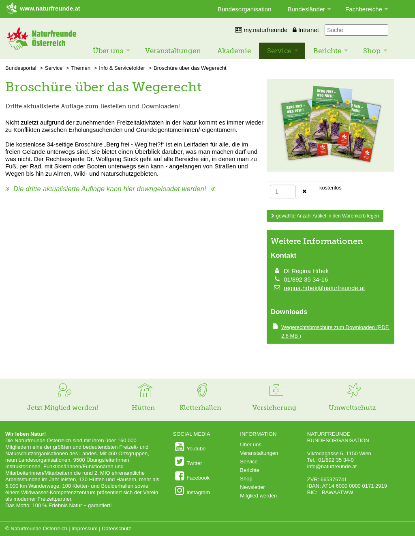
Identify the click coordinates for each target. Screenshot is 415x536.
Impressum (84, 528)
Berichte (327, 51)
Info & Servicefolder (122, 68)
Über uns (108, 51)
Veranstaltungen (173, 51)
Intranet (306, 29)
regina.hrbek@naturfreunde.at (324, 287)
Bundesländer (306, 9)
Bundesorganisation (245, 9)
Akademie (234, 51)
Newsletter (252, 487)
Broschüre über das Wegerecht (190, 68)
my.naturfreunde (261, 29)
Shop (372, 51)
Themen (80, 68)
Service (279, 51)
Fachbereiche (363, 9)
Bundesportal (20, 68)
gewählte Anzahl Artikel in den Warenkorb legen (325, 216)
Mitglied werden (258, 496)
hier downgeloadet (152, 189)
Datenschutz (116, 528)
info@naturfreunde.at (332, 466)
